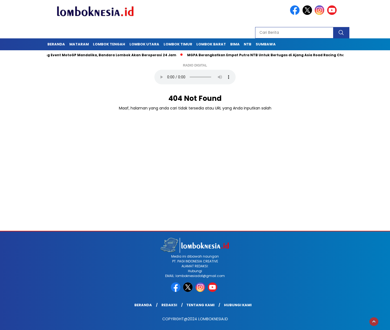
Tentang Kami (200, 305)
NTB (247, 44)
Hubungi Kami (238, 305)
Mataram (79, 44)
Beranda (56, 44)
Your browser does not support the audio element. (195, 77)
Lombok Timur (178, 44)
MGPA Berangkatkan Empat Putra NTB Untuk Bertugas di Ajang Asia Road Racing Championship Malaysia (286, 55)
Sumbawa (266, 44)
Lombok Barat (211, 44)
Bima (235, 44)
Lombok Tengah (109, 44)
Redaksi (169, 305)
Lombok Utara (144, 44)
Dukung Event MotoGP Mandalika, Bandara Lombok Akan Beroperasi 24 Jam (107, 55)
